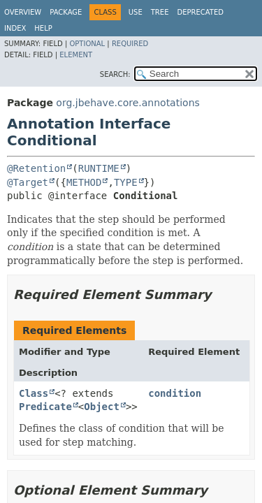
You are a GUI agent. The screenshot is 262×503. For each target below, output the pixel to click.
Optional (87, 44)
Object (101, 406)
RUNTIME (98, 168)
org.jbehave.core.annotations (127, 102)
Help (43, 28)
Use (136, 12)
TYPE (126, 182)
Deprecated (200, 12)
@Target (27, 182)
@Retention (36, 168)
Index (15, 28)
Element (75, 55)
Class (33, 393)
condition (174, 393)
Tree (160, 12)
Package (66, 12)
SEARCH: (115, 74)
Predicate (45, 406)
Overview (22, 12)
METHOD (84, 182)
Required (130, 44)
